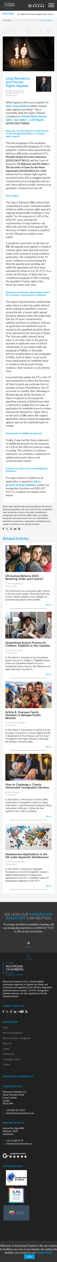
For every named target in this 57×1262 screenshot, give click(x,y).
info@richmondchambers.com (18, 1113)
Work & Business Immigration (17, 1038)
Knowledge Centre (28, 20)
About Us (7, 1043)
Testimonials (8, 1053)
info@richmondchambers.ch (17, 1143)
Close (29, 1257)
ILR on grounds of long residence (23, 483)
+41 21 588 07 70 (13, 1140)
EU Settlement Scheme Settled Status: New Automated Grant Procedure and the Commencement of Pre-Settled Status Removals (36, 14)
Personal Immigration (13, 1032)
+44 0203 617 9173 (14, 1110)
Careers (6, 1048)
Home (15, 20)
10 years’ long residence (27, 104)
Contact (6, 1064)
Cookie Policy (44, 1252)
